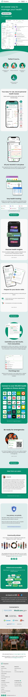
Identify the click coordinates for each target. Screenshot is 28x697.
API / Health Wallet (18, 684)
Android (6, 16)
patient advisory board (17, 556)
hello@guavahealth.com (18, 657)
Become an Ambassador (5, 690)
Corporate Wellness (18, 685)
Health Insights (4, 673)
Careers (2, 689)
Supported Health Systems (6, 671)
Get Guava (14, 316)
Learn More (14, 257)
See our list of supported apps (14, 421)
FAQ (2, 670)
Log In (19, 1)
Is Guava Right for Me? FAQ (19, 654)
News (15, 670)
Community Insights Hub (19, 671)
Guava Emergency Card (5, 676)
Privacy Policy (3, 684)
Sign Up (23, 1)
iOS (11, 16)
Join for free (6, 13)
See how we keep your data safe (14, 526)
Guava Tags (3, 678)
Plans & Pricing (3, 668)
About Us (3, 687)
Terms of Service (4, 685)
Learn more (14, 456)
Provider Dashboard (18, 682)
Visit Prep (3, 675)
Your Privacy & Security (5, 682)
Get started (14, 215)
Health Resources (18, 668)
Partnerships (3, 692)
